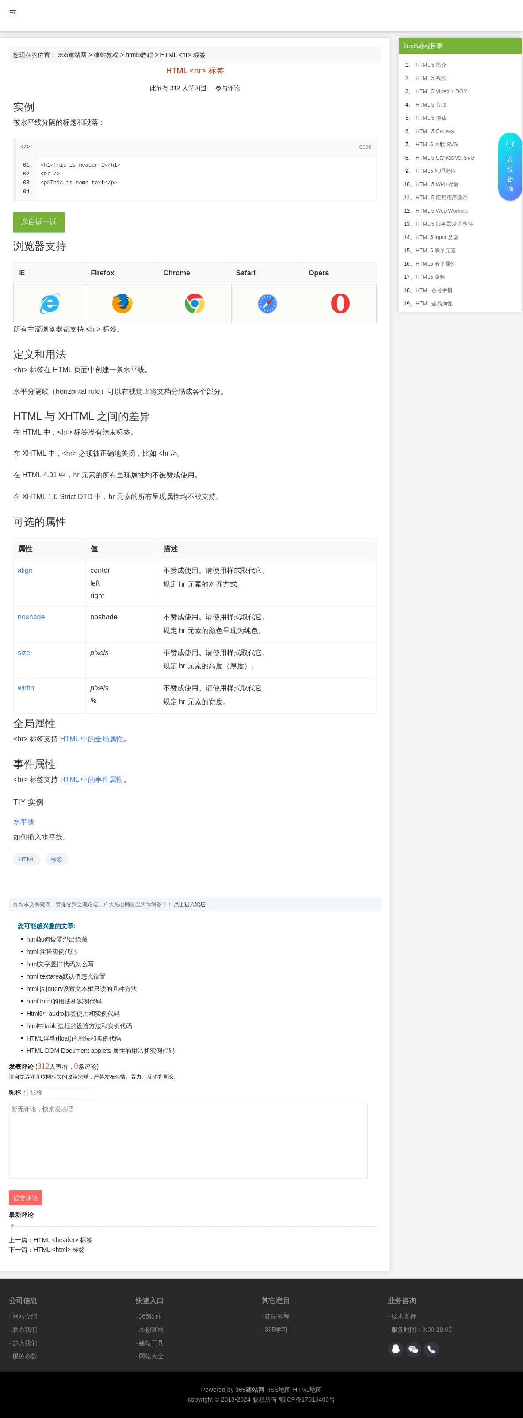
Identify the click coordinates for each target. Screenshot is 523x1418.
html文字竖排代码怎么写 (60, 964)
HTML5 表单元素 (436, 251)
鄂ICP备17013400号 (307, 1399)
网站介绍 (24, 1316)
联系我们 (24, 1330)
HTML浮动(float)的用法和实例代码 (74, 1038)
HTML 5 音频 (431, 105)
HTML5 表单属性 (436, 264)
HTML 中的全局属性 (91, 739)
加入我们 (24, 1343)
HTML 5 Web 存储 (437, 184)
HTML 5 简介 (431, 65)
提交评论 (25, 1198)
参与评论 (227, 87)
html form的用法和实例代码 (64, 1001)
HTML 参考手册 (434, 290)
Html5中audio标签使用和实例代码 (73, 1014)
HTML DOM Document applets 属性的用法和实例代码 (101, 1051)
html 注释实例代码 (52, 952)
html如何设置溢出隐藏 (57, 939)
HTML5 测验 (430, 277)
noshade (31, 617)
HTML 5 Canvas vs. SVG (445, 158)
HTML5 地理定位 (436, 171)
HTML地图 (307, 1390)
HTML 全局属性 (434, 304)
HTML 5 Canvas (435, 131)
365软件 (150, 1316)
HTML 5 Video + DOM (442, 91)
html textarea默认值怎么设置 (66, 976)
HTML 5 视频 (431, 78)
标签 (56, 859)
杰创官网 (151, 1330)
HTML (27, 859)
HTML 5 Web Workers (442, 211)
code (365, 147)
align (25, 571)
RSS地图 (278, 1390)
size (24, 653)
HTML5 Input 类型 (437, 237)
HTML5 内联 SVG (437, 144)
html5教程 (139, 54)
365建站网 (72, 54)
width (26, 688)
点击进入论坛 (190, 905)
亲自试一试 (39, 222)
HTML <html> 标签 (59, 1250)
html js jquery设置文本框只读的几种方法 (82, 989)
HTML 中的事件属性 (91, 780)
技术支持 (403, 1316)
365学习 (276, 1330)
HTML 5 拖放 (431, 118)
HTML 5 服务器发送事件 (444, 224)
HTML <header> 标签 (63, 1240)
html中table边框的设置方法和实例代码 (79, 1026)
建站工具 (151, 1343)
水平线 (23, 822)
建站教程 (106, 54)
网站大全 (151, 1356)
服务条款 (24, 1356)
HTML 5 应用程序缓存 (442, 197)
